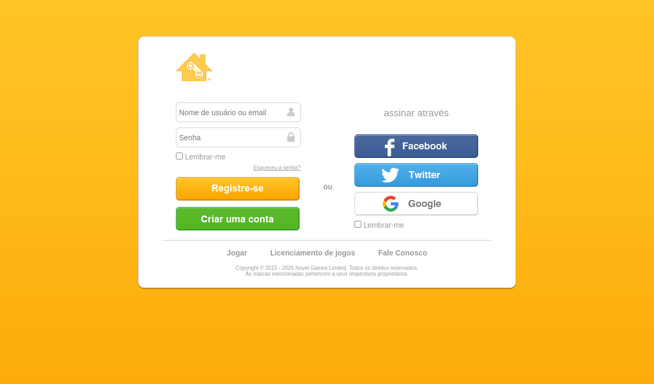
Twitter (416, 175)
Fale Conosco (402, 253)
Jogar (237, 253)
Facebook (416, 146)
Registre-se (238, 189)
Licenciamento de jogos (312, 253)
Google (416, 203)
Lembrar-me (200, 157)
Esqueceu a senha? (277, 168)
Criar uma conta (238, 218)
